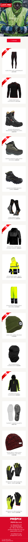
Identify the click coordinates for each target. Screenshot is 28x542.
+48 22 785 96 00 (17, 528)
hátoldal (14, 40)
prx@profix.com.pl (16, 535)
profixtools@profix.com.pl (16, 529)
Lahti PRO (6, 5)
